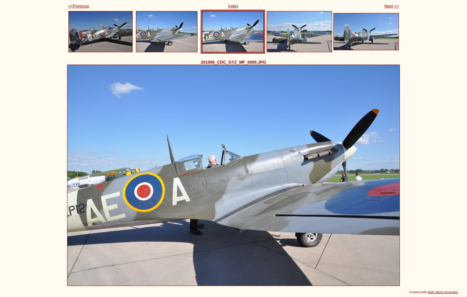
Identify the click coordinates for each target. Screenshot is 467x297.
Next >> (391, 6)
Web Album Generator (442, 292)
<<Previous (78, 6)
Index (233, 6)
